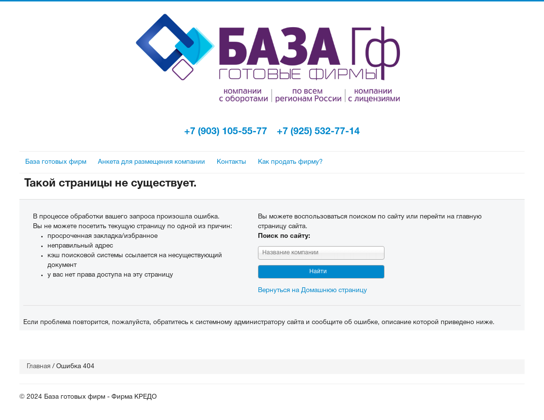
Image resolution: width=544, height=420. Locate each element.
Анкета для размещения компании (151, 162)
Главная (38, 366)
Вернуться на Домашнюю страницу (312, 290)
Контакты (231, 162)
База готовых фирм (55, 162)
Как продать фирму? (290, 162)
